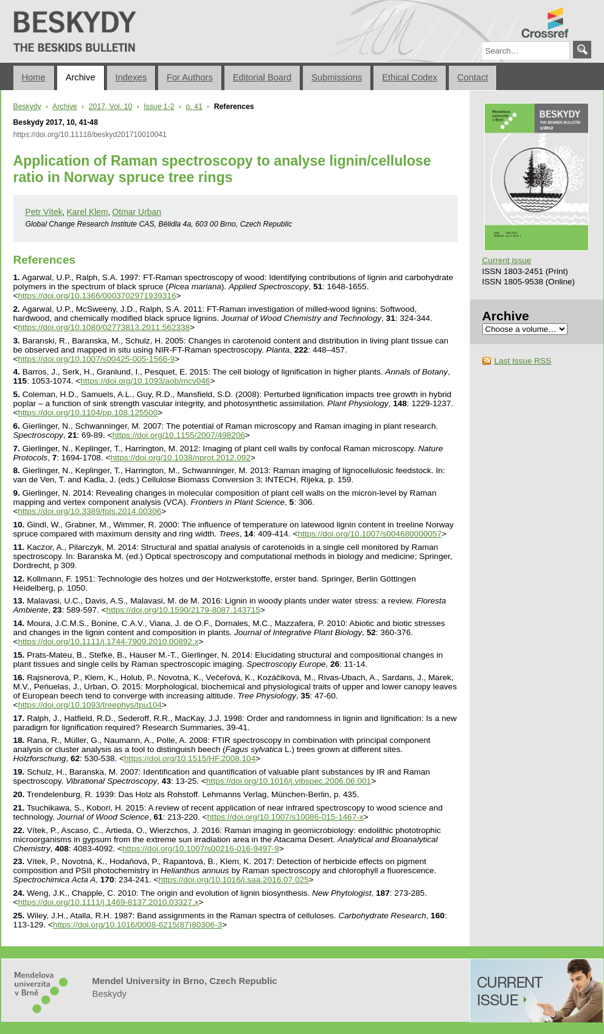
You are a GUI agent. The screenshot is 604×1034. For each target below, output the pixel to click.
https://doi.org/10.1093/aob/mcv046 (145, 380)
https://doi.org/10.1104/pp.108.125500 (88, 412)
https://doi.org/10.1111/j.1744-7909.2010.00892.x (108, 641)
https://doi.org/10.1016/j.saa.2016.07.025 (233, 879)
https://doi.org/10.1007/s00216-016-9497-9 (200, 848)
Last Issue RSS (523, 360)
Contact (472, 77)
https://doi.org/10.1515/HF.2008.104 (189, 758)
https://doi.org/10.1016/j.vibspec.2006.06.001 (288, 781)
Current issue (507, 260)
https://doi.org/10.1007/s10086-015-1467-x (285, 816)
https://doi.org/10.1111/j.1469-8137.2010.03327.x (108, 902)
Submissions (336, 77)
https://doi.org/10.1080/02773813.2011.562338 (104, 327)
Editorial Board (262, 77)
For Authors (190, 77)
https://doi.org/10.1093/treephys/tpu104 (90, 704)
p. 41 (194, 106)
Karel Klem (87, 212)
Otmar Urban (137, 212)
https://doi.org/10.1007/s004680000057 (369, 533)
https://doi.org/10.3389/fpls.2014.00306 (89, 511)
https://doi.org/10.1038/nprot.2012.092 (180, 457)
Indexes (131, 77)
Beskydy (18, 4)
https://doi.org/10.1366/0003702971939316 (97, 295)
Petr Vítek (44, 212)
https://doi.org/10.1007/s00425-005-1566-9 (96, 359)
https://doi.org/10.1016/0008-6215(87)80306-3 (137, 924)
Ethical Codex (409, 77)
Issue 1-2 (159, 106)
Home (34, 77)
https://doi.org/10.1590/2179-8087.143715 (183, 609)
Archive (80, 77)
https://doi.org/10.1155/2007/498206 (178, 435)
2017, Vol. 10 (110, 106)
